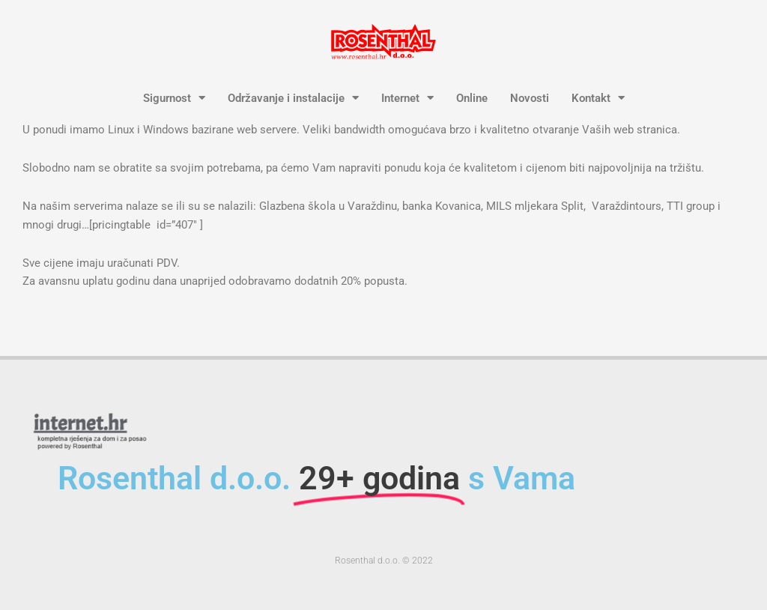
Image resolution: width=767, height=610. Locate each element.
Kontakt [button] (598, 98)
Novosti (529, 98)
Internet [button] (407, 98)
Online (472, 98)
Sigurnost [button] (174, 98)
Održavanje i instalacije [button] (293, 98)
